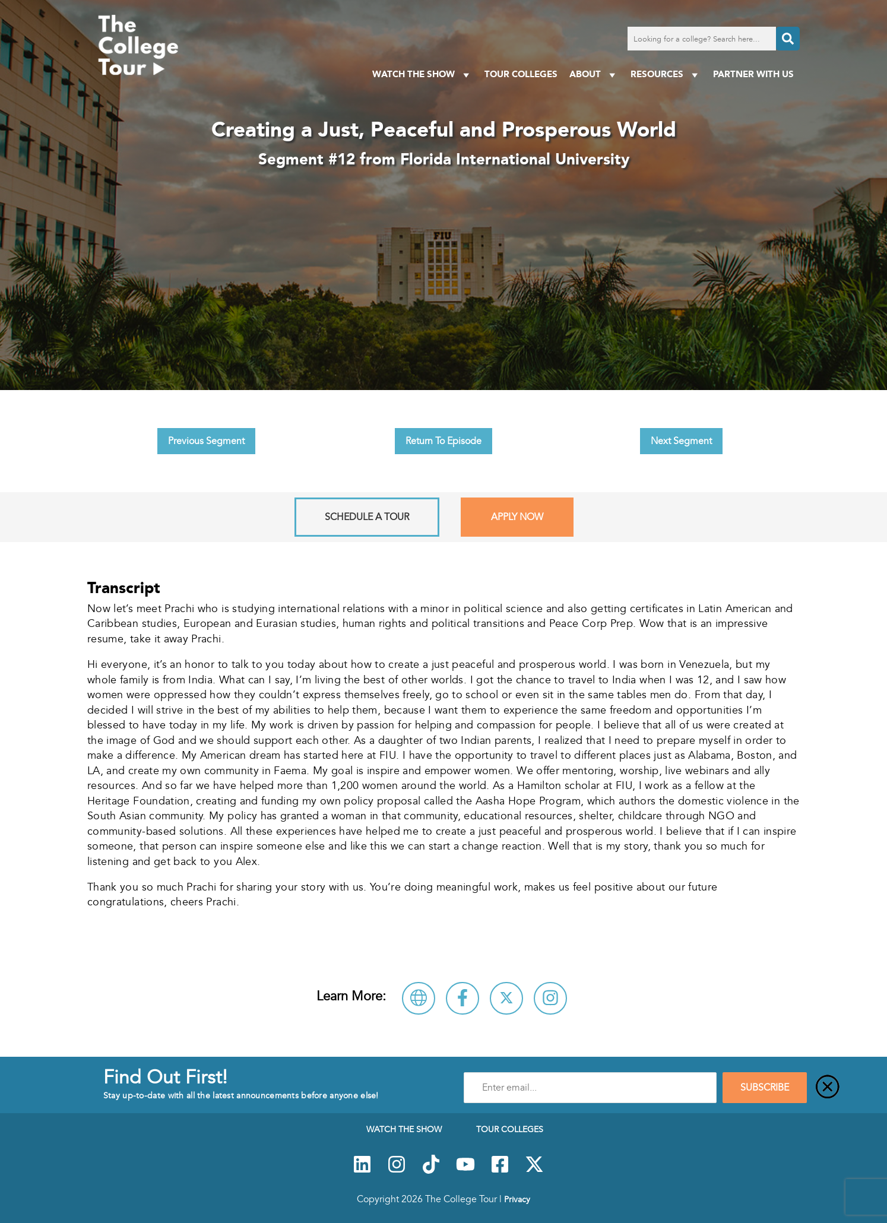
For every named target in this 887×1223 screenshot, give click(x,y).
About (594, 74)
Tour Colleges (520, 73)
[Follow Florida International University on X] (506, 998)
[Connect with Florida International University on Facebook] (462, 998)
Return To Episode (443, 441)
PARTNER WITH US (753, 73)
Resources (666, 74)
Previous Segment (206, 441)
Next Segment (681, 441)
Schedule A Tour (367, 517)
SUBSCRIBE (764, 1088)
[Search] (788, 38)
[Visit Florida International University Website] (418, 998)
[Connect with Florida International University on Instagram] (550, 998)
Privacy (517, 1199)
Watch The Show (422, 74)
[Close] (827, 1088)
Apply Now (517, 517)
